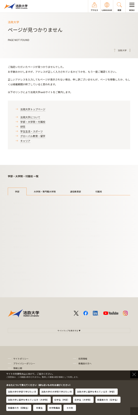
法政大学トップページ (32, 109)
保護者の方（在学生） (108, 399)
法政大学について (30, 117)
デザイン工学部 (82, 228)
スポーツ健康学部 (22, 279)
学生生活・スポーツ (31, 131)
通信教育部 (75, 191)
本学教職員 (54, 407)
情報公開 (17, 368)
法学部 (16, 214)
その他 (69, 407)
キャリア (25, 141)
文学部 (16, 221)
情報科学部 (81, 258)
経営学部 (17, 228)
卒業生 (39, 407)
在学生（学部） (62, 399)
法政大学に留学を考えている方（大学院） (28, 399)
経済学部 (17, 258)
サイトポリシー (21, 358)
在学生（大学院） (83, 399)
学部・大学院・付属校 (32, 122)
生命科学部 (81, 272)
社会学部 (17, 265)
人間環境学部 (81, 214)
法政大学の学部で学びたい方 (22, 391)
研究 (22, 126)
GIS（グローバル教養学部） (88, 235)
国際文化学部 (19, 235)
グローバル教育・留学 (32, 136)
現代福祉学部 (19, 272)
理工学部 (80, 265)
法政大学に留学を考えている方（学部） (96, 391)
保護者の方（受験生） (19, 407)
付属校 (98, 191)
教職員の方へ (85, 363)
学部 (17, 191)
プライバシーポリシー (24, 363)
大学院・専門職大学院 (45, 191)
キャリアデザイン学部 (85, 221)
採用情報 (82, 358)
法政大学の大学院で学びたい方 (56, 391)
